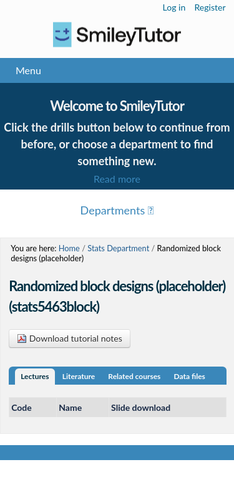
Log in (174, 7)
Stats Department (118, 248)
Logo (117, 34)
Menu (28, 70)
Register (209, 7)
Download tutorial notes (69, 338)
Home (69, 248)
